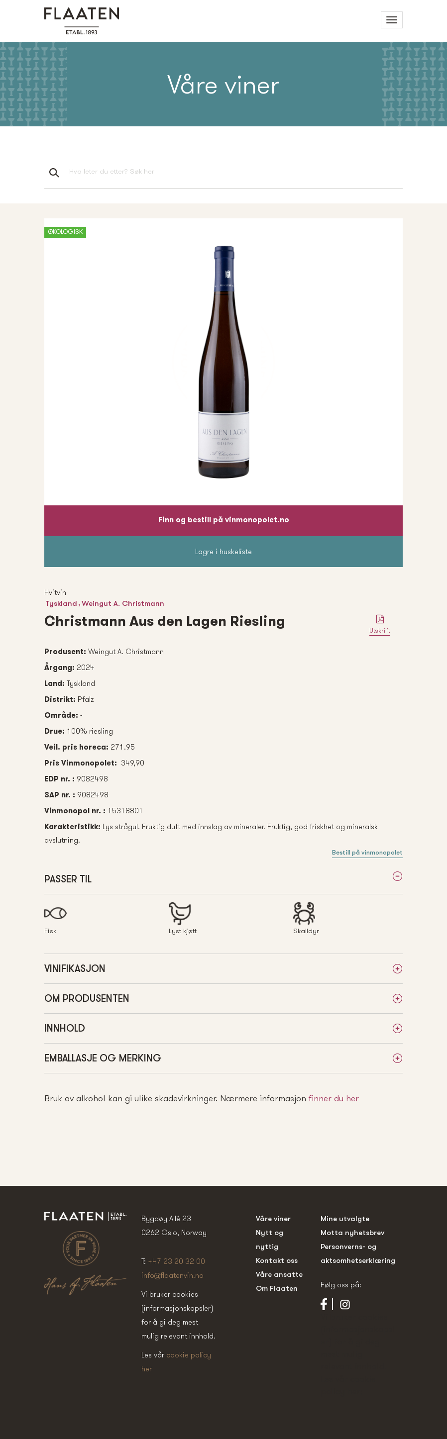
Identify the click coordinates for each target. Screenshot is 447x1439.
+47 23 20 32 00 (176, 1261)
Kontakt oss (277, 1260)
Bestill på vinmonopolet (367, 852)
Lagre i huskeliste (223, 551)
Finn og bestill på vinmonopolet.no (223, 520)
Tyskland (61, 603)
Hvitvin (55, 592)
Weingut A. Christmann (123, 603)
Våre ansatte (279, 1274)
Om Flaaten (277, 1288)
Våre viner (273, 1218)
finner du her (334, 1098)
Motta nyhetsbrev (352, 1232)
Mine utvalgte (345, 1218)
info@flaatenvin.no (172, 1275)
